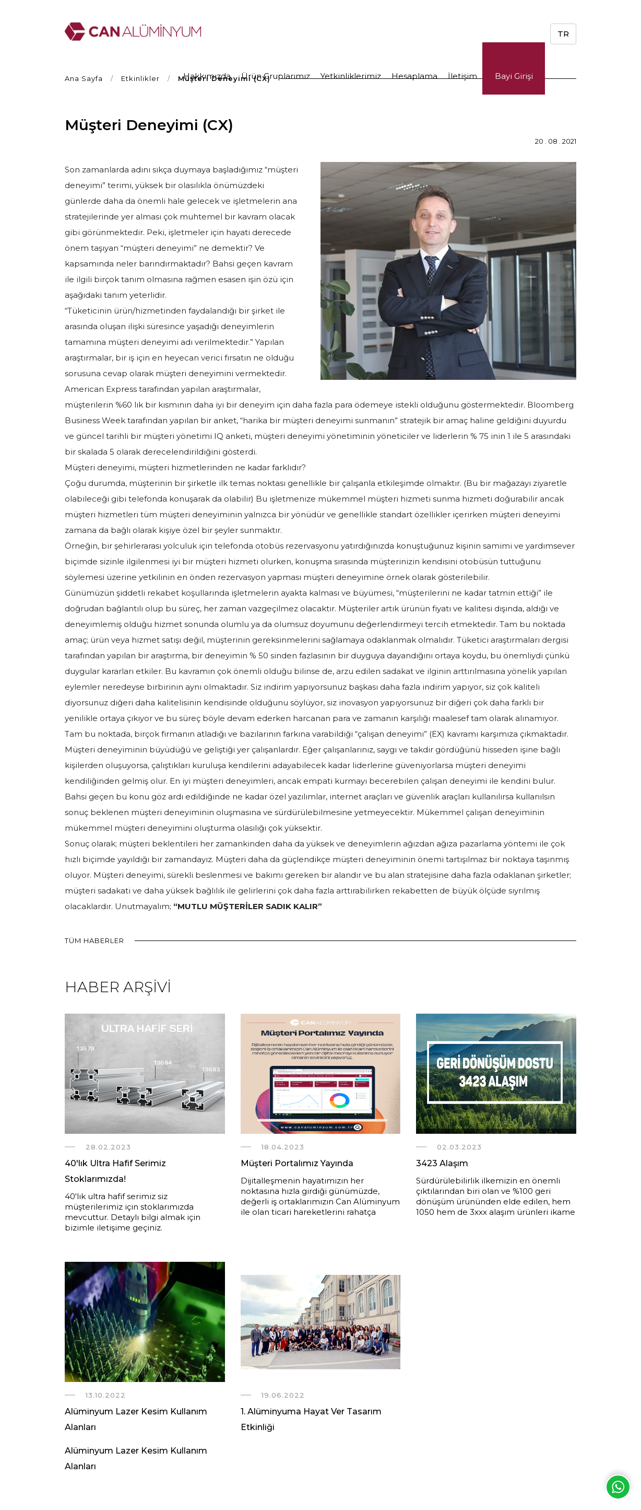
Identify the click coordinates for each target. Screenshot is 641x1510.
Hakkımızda (207, 76)
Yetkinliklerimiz (350, 76)
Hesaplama (414, 76)
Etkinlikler (140, 78)
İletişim (462, 76)
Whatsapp (618, 1487)
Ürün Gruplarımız (275, 76)
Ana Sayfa (84, 78)
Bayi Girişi (514, 76)
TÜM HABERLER (94, 940)
